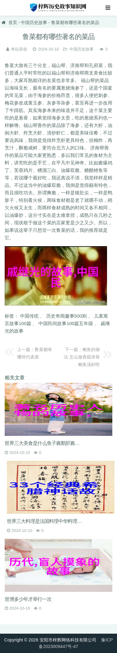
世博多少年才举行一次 (28, 599)
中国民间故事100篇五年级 (65, 323)
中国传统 (29, 316)
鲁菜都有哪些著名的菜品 (75, 22)
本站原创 (19, 49)
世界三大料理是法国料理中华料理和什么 (46, 521)
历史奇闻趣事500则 (66, 316)
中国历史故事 (34, 22)
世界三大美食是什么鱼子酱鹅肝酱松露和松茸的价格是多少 (44, 443)
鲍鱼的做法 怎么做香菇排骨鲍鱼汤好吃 (82, 357)
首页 (12, 22)
